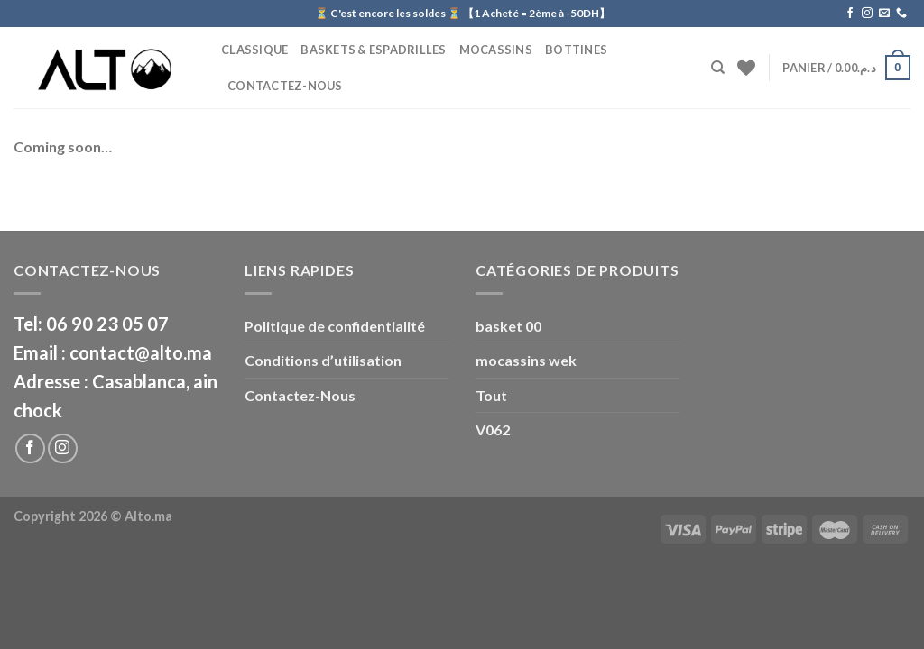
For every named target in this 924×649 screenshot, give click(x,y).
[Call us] (901, 13)
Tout (491, 395)
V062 (493, 429)
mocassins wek (526, 360)
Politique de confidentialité (335, 325)
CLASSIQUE (254, 49)
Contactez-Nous (285, 85)
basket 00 (508, 325)
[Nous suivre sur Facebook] (850, 13)
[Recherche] (718, 67)
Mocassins (495, 49)
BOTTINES (576, 49)
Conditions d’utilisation (323, 360)
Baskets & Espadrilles (373, 49)
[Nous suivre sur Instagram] (867, 13)
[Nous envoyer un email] (884, 13)
